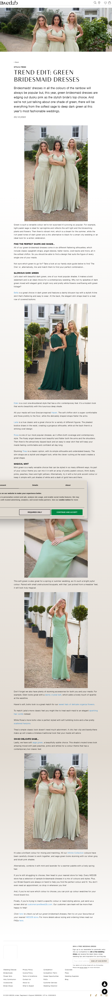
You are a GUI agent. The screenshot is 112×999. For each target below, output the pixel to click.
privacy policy (84, 967)
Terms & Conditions (30, 976)
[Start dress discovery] (104, 984)
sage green (38, 747)
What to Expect (28, 986)
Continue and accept (87, 512)
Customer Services (50, 982)
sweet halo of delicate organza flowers (76, 709)
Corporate (68, 969)
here (21, 925)
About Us (26, 982)
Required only (55, 512)
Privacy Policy (28, 969)
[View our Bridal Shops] (97, 4)
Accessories (8, 982)
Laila (16, 427)
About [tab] (88, 485)
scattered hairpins (22, 728)
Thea (24, 456)
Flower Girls (7, 976)
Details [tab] (56, 485)
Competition (47, 969)
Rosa (16, 439)
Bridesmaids (8, 973)
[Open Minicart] (107, 4)
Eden (16, 407)
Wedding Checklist (50, 986)
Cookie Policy (28, 973)
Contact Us (27, 979)
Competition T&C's (50, 973)
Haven (54, 417)
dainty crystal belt (53, 699)
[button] (104, 991)
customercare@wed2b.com (40, 909)
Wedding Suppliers (72, 976)
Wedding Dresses (9, 969)
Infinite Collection (75, 857)
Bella (16, 297)
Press (67, 973)
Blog (66, 979)
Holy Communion (9, 979)
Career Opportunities (51, 976)
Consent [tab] (23, 485)
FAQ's (45, 979)
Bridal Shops (8, 986)
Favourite (102, 4)
